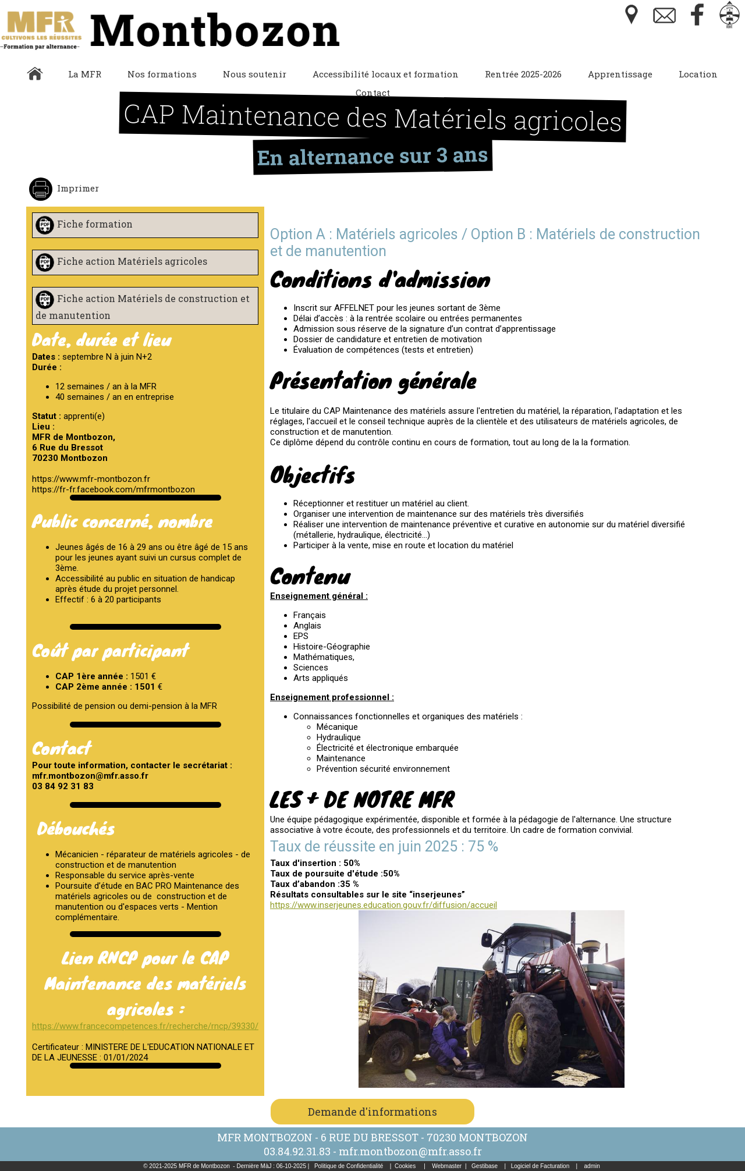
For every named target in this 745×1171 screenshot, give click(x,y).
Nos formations (162, 74)
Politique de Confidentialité (348, 1166)
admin (592, 1166)
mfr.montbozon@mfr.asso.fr (410, 1151)
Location (698, 74)
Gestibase (484, 1166)
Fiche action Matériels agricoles (132, 261)
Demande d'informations (372, 1112)
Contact (373, 92)
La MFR (84, 74)
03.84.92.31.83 (297, 1151)
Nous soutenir (254, 74)
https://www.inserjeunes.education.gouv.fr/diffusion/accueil (383, 905)
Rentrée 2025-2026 (523, 74)
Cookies (405, 1166)
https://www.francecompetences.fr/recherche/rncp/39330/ (145, 1026)
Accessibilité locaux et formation (386, 74)
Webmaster (447, 1166)
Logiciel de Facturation (540, 1166)
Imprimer (76, 188)
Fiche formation (95, 224)
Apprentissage (620, 74)
